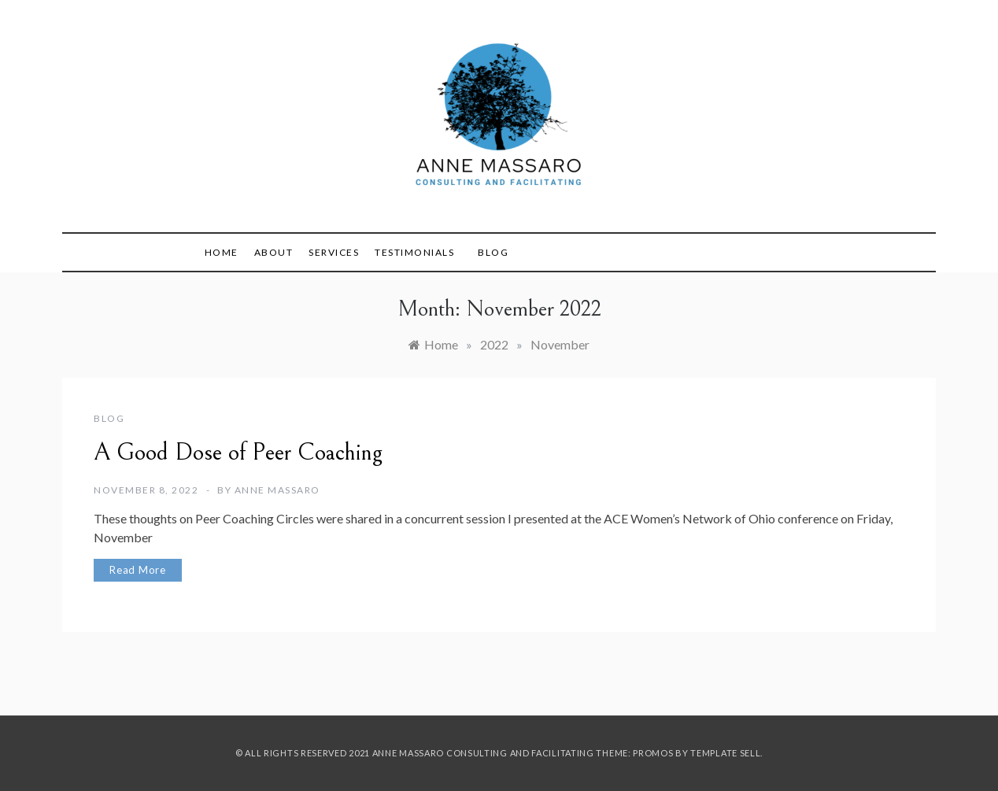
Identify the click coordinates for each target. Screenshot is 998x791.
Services (334, 252)
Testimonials (414, 252)
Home (221, 252)
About (274, 252)
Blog (493, 252)
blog (109, 418)
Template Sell (725, 753)
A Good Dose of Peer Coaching (238, 452)
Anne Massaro (277, 490)
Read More (137, 570)
